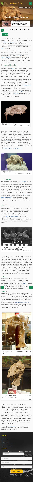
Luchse (30, 136)
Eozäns (2, 48)
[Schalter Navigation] (30, 3)
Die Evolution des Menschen (9, 444)
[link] (28, 126)
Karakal (12, 216)
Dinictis (5, 148)
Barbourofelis (12, 426)
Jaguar (6, 197)
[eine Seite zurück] (2, 287)
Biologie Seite (16, 3)
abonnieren (16, 471)
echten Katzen (8, 42)
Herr (11, 451)
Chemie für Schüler (6, 446)
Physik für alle (5, 442)
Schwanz (25, 283)
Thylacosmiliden (27, 85)
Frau (21, 451)
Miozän (12, 68)
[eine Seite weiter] (31, 287)
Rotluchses (26, 194)
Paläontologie (5, 34)
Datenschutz (4, 440)
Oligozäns (23, 181)
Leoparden (22, 303)
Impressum (4, 438)
